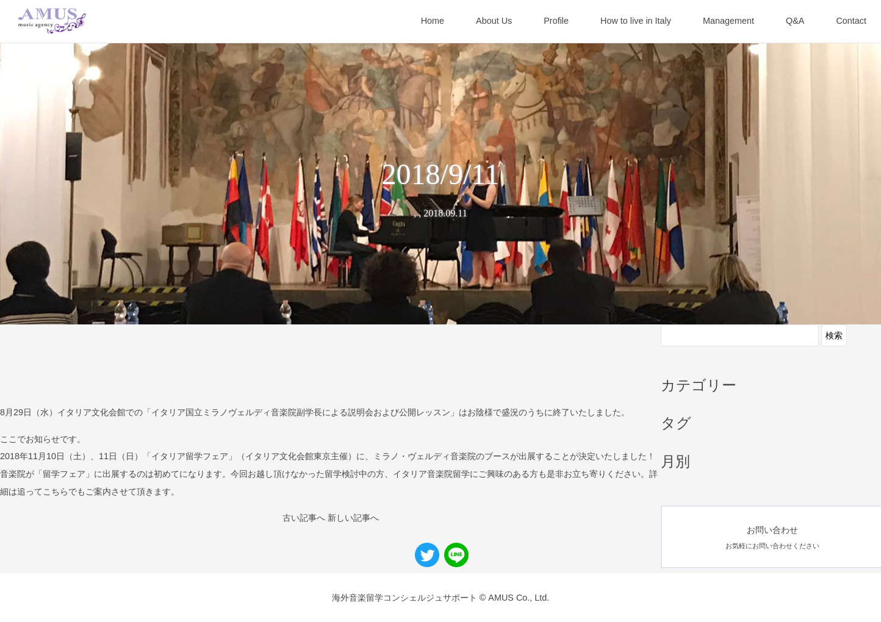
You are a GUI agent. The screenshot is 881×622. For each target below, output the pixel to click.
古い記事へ (303, 518)
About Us (494, 21)
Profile (556, 21)
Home (432, 21)
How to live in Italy (635, 21)
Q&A (795, 21)
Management (728, 21)
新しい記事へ (353, 518)
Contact (851, 21)
